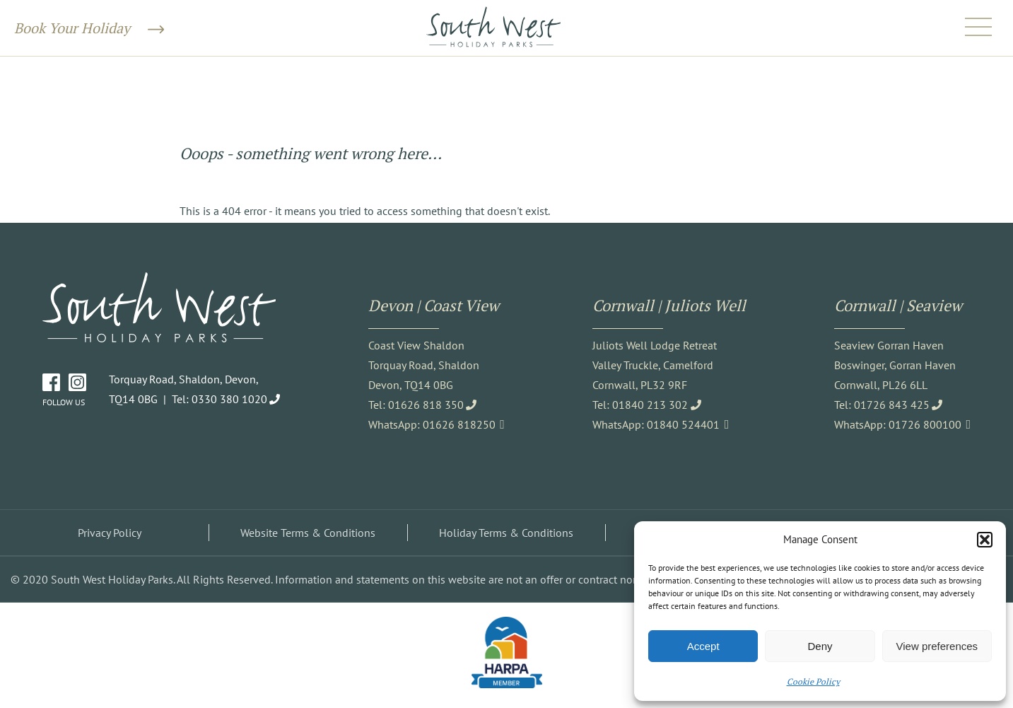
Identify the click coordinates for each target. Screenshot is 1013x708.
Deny (819, 646)
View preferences (937, 646)
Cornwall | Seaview (898, 305)
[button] (985, 540)
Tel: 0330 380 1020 (219, 399)
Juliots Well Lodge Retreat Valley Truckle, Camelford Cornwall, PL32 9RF (654, 365)
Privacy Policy (109, 533)
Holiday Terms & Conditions (506, 533)
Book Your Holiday (89, 27)
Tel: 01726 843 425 (882, 404)
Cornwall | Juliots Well (669, 305)
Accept (703, 646)
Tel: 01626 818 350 (416, 404)
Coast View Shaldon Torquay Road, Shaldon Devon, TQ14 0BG (423, 365)
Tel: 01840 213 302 (640, 404)
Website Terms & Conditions (307, 533)
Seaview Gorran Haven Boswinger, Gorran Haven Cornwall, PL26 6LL (895, 365)
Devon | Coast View (433, 305)
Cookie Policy (813, 681)
